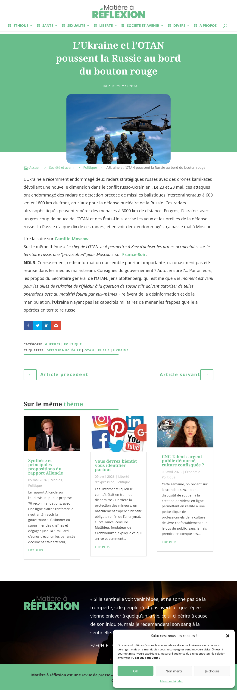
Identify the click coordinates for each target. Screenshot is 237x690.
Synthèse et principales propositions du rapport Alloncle (45, 467)
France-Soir (134, 254)
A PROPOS (208, 26)
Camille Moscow (71, 238)
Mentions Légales (171, 681)
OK (135, 671)
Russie (103, 350)
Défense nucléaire (64, 350)
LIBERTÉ (106, 26)
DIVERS (179, 26)
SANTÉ (47, 26)
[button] (227, 636)
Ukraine (120, 350)
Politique (90, 167)
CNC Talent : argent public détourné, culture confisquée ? (183, 461)
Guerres (52, 344)
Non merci (173, 671)
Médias (56, 480)
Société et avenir (62, 167)
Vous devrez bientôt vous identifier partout (116, 465)
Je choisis (212, 671)
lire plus (35, 550)
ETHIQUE (20, 26)
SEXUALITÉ (76, 26)
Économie (192, 472)
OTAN (89, 350)
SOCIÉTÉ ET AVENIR (143, 26)
